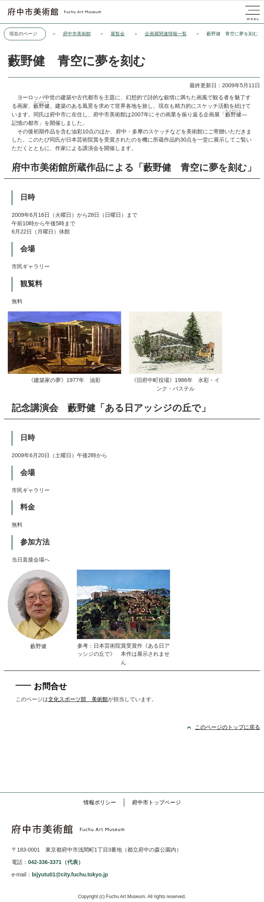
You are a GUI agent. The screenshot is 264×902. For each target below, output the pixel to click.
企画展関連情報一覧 (166, 33)
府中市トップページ (156, 802)
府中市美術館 (77, 33)
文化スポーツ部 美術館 (78, 699)
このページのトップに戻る (227, 727)
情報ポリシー (99, 802)
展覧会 (118, 33)
